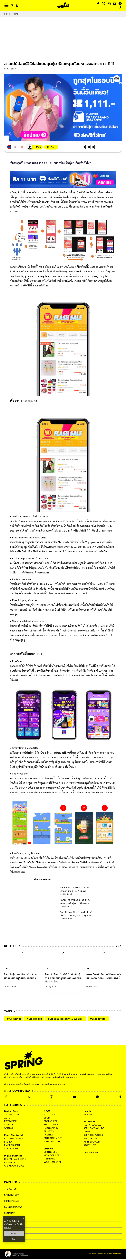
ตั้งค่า (14, 1239)
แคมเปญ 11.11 (60, 206)
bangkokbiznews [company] (14, 1207)
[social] (98, 3)
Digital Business (13, 1155)
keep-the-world (93, 1135)
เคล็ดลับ (55, 635)
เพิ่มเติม (7, 1228)
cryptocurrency (14, 1165)
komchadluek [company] (12, 1201)
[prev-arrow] (117, 946)
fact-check (51, 1121)
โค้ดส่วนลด (67, 563)
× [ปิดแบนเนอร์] (23, 1218)
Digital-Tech (11, 1111)
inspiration (50, 1158)
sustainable (11, 1148)
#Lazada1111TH (98, 1019)
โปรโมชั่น (49, 280)
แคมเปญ (69, 761)
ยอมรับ (14, 1233)
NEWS (16, 14)
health (87, 1114)
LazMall (101, 583)
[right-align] (11, 5)
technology (11, 1114)
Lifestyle (49, 1148)
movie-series (51, 1155)
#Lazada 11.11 (34, 1019)
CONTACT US (90, 1152)
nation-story (52, 1141)
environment (12, 1145)
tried (86, 1131)
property (9, 1162)
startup (9, 1124)
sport (47, 1117)
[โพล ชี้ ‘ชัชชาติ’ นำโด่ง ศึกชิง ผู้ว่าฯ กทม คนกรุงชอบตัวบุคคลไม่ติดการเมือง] (63, 980)
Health (87, 1111)
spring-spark (91, 1138)
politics (49, 1134)
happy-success (92, 1124)
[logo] (63, 5)
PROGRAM (89, 1121)
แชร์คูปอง (78, 778)
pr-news (49, 1131)
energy (8, 1141)
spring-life (50, 1152)
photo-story (52, 1124)
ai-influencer (91, 1141)
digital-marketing (15, 1159)
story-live (89, 1145)
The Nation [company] (11, 1188)
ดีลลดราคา (36, 521)
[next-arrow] (120, 946)
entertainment (53, 1138)
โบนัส (59, 862)
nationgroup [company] (12, 1194)
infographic (51, 1128)
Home (7, 14)
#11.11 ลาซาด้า (13, 1019)
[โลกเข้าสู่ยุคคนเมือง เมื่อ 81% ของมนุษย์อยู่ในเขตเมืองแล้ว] (22, 980)
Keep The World (13, 1135)
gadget (8, 1128)
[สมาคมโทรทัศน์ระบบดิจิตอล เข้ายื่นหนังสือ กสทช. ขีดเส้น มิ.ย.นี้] (104, 980)
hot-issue (49, 1114)
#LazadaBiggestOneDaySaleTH (65, 1019)
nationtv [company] (10, 1213)
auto (7, 1117)
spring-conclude (93, 1128)
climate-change (14, 1138)
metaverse (10, 1121)
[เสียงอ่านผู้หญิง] (34, 147)
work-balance (53, 1162)
